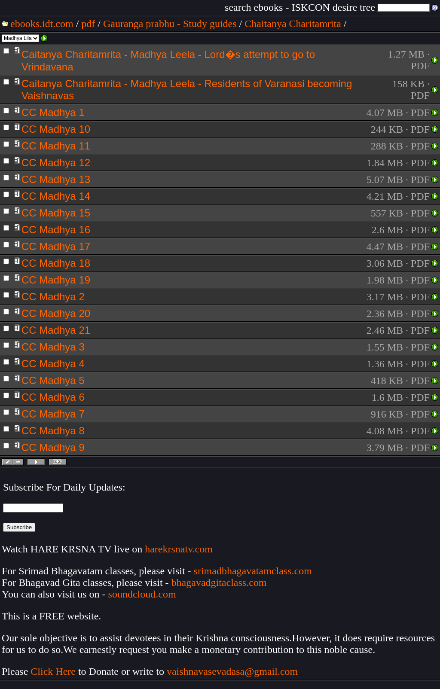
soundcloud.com (142, 594)
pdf (88, 23)
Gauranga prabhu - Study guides (170, 23)
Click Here (53, 671)
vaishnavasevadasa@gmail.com (233, 671)
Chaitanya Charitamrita (292, 23)
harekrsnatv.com (179, 549)
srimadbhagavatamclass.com (253, 570)
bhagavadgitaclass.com (219, 582)
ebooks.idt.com (41, 23)
